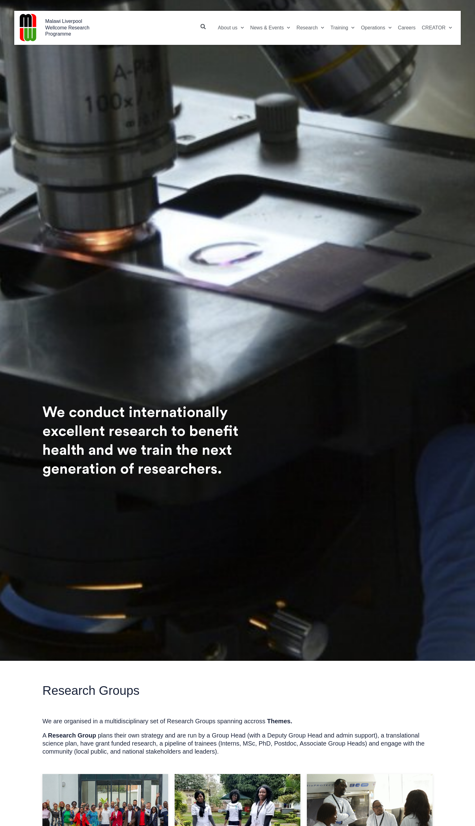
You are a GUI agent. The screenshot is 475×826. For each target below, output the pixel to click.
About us (231, 27)
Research (311, 27)
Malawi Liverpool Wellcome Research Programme (67, 28)
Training (342, 27)
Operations (376, 27)
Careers (407, 27)
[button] (203, 26)
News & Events (270, 27)
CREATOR (437, 27)
